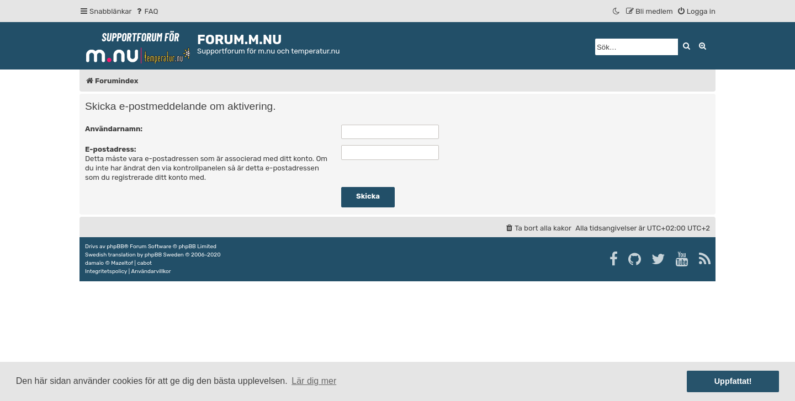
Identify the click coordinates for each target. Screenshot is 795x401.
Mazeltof (122, 263)
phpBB (115, 246)
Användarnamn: (113, 129)
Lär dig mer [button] (314, 381)
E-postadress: (110, 149)
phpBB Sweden (164, 255)
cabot (144, 263)
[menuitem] (146, 11)
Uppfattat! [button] (733, 381)
